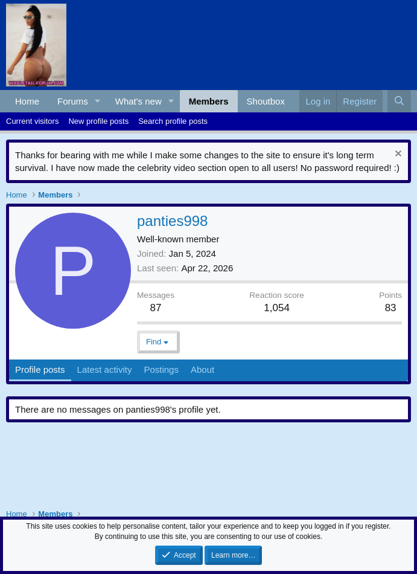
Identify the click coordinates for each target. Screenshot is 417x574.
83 (390, 308)
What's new (138, 101)
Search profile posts (173, 121)
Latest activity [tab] (104, 369)
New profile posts (98, 121)
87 (156, 308)
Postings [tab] (161, 369)
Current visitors (32, 121)
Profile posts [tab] (40, 369)
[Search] (399, 101)
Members (209, 101)
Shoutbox (266, 101)
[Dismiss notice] (397, 155)
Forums (72, 101)
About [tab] (202, 369)
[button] (97, 101)
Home (27, 101)
